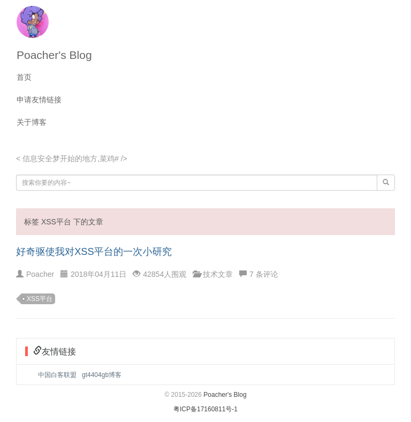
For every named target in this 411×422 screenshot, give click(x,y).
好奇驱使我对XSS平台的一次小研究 (94, 251)
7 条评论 (263, 274)
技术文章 (218, 274)
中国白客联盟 (57, 375)
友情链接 (59, 351)
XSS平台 (39, 299)
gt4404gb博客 (101, 375)
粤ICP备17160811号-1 (205, 409)
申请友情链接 (39, 99)
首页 (24, 77)
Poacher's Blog (54, 55)
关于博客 (32, 122)
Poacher (40, 274)
